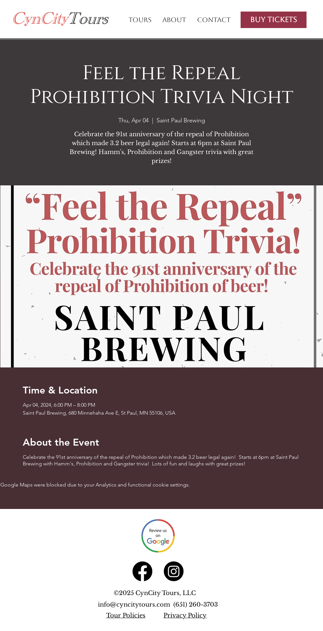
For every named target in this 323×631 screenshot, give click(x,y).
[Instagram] (174, 571)
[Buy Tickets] (274, 20)
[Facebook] (142, 571)
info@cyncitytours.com (135, 604)
